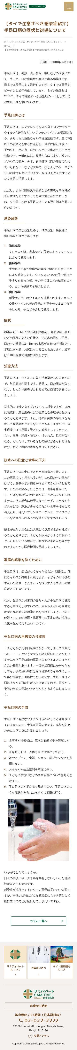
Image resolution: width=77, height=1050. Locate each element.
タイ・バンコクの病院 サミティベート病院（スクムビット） (33, 42)
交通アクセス (41, 1035)
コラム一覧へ (38, 921)
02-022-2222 (41, 1020)
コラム (7, 46)
